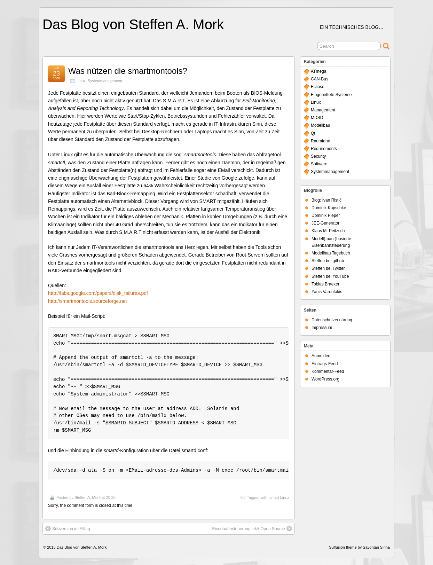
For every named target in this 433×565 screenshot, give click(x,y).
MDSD (317, 117)
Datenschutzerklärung (332, 319)
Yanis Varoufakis (327, 291)
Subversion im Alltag (67, 528)
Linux (81, 81)
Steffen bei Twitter (328, 268)
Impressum (322, 327)
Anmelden (321, 355)
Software (319, 164)
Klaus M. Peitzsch (328, 230)
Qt (313, 133)
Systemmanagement (105, 81)
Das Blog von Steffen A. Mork (133, 24)
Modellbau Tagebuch (331, 253)
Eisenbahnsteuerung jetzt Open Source (252, 528)
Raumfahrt (320, 141)
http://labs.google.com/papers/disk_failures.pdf (98, 293)
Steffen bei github (328, 260)
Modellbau (320, 125)
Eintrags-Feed (325, 363)
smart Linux (279, 497)
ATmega (318, 71)
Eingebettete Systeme (331, 94)
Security (318, 156)
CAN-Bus (319, 79)
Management (323, 110)
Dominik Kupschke (329, 207)
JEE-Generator (325, 223)
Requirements (324, 148)
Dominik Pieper (326, 215)
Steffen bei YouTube (330, 276)
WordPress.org (325, 379)
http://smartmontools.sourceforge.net (87, 301)
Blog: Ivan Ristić (326, 200)
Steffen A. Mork (87, 497)
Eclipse (317, 86)
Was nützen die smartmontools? (127, 71)
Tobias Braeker (325, 284)
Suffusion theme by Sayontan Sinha (359, 547)
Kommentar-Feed (328, 371)
